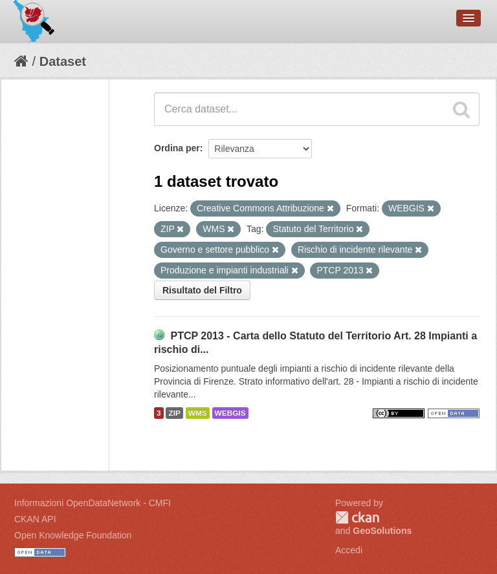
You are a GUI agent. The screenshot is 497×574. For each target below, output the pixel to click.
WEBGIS (230, 413)
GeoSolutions (382, 531)
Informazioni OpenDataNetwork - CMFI (92, 503)
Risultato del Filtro (202, 290)
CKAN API (35, 519)
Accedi (348, 550)
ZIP (174, 413)
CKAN (357, 517)
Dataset (62, 61)
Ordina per (177, 148)
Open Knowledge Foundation (72, 535)
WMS (197, 413)
